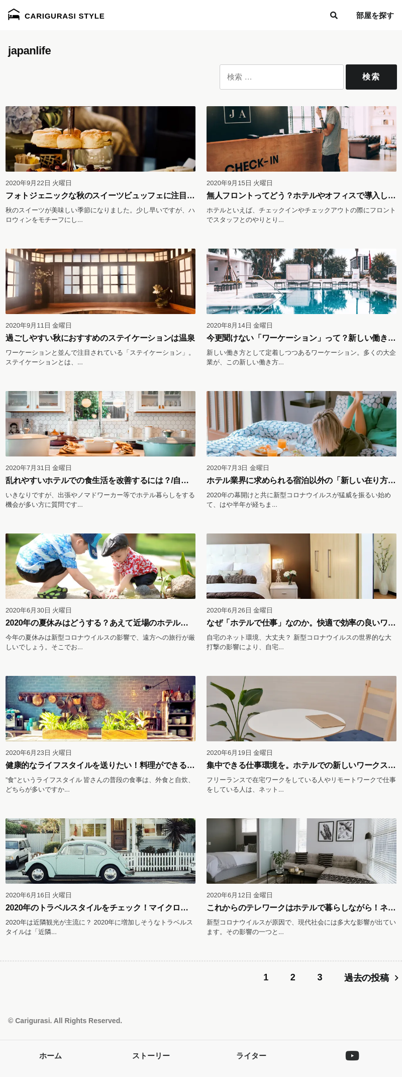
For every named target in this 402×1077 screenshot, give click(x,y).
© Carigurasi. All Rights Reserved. (65, 1021)
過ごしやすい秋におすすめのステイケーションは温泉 (100, 338)
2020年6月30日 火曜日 (39, 610)
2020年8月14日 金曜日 (240, 325)
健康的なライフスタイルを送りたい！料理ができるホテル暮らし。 (124, 765)
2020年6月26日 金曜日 (240, 610)
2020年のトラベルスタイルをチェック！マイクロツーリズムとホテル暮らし (140, 907)
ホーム (50, 1055)
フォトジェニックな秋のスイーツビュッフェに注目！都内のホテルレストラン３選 (151, 195)
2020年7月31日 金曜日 (39, 468)
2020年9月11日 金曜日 (39, 325)
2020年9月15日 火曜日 (240, 183)
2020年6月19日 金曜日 (240, 752)
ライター (251, 1055)
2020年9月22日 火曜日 (39, 183)
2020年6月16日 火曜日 (39, 895)
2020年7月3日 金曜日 (238, 468)
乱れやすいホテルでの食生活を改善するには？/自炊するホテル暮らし (129, 480)
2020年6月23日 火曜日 (39, 752)
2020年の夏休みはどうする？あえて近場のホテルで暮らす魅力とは (124, 623)
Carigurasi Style (56, 14)
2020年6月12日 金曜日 (240, 895)
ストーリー (151, 1055)
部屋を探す (375, 15)
